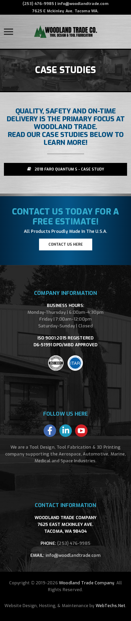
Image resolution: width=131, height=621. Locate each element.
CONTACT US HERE (65, 244)
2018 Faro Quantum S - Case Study (65, 169)
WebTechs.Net (110, 605)
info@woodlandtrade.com (82, 3)
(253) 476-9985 (38, 3)
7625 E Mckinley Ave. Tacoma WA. (65, 11)
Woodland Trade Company (86, 583)
